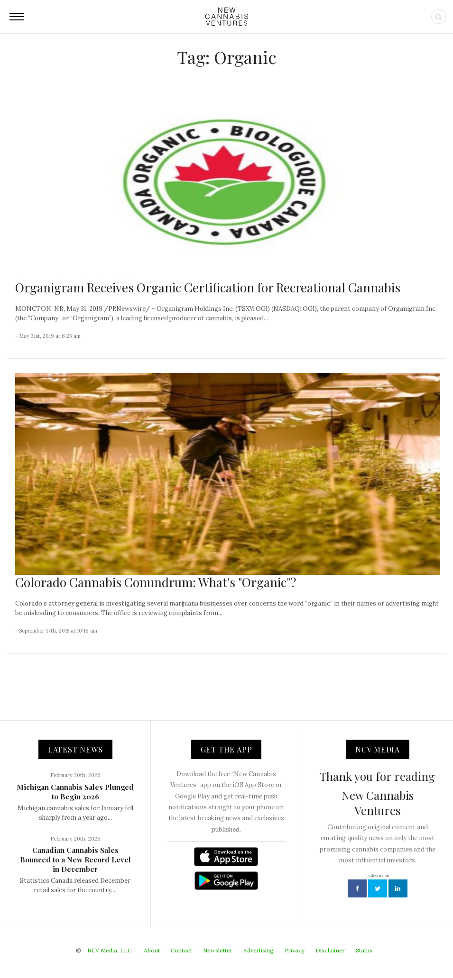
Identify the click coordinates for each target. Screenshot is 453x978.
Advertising (258, 950)
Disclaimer (330, 950)
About (152, 950)
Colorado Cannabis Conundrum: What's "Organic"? (155, 582)
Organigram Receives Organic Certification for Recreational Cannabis (207, 287)
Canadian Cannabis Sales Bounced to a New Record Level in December (75, 859)
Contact (181, 950)
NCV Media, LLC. (110, 950)
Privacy (295, 950)
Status (364, 950)
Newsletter (217, 950)
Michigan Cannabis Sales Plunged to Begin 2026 (75, 791)
